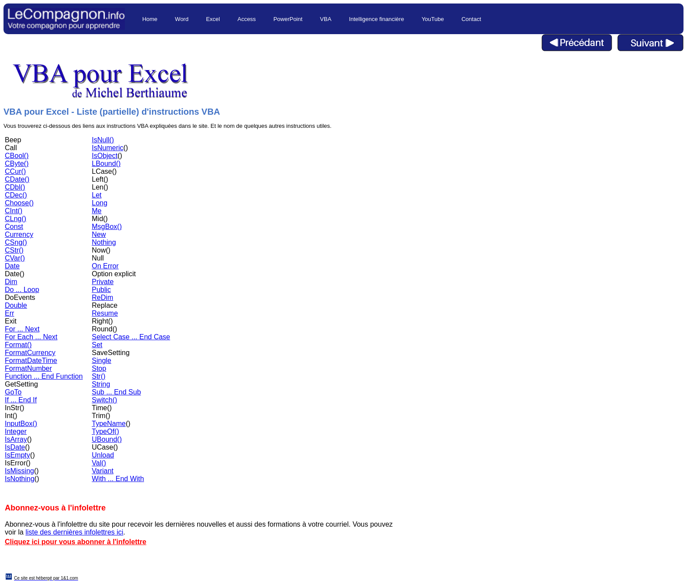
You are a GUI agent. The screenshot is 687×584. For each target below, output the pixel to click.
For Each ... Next (31, 337)
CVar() (15, 258)
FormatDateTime (31, 360)
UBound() (107, 439)
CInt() (13, 211)
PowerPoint (287, 19)
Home (150, 19)
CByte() (16, 163)
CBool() (16, 155)
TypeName (109, 423)
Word (181, 19)
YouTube (432, 19)
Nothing (104, 242)
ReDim (102, 297)
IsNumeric (108, 147)
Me (97, 211)
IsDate (15, 447)
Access (246, 19)
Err (9, 313)
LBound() (106, 163)
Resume (105, 313)
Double (16, 305)
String (101, 384)
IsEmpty (17, 455)
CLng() (15, 218)
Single (101, 360)
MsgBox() (107, 226)
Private (103, 281)
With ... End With (118, 478)
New (99, 234)
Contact (471, 19)
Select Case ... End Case (131, 337)
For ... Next (22, 329)
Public (101, 289)
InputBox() (21, 423)
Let (97, 195)
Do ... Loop (22, 289)
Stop (99, 368)
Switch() (104, 400)
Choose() (19, 203)
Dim (11, 281)
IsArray (16, 439)
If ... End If (21, 400)
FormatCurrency (30, 352)
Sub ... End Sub (116, 392)
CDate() (17, 179)
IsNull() (103, 140)
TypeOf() (105, 431)
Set (97, 344)
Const (14, 226)
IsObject (105, 155)
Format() (18, 344)
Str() (99, 376)
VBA (325, 19)
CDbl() (15, 187)
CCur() (15, 171)
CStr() (14, 250)
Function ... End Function (44, 376)
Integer (16, 431)
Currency (19, 234)
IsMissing (19, 471)
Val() (99, 463)
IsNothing (20, 478)
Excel (213, 19)
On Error (105, 266)
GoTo (13, 392)
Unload (103, 455)
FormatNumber (28, 368)
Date (12, 266)
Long (100, 203)
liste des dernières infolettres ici (74, 532)
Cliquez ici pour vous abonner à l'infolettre (75, 541)
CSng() (16, 242)
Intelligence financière (376, 19)
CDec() (16, 195)
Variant (103, 471)
